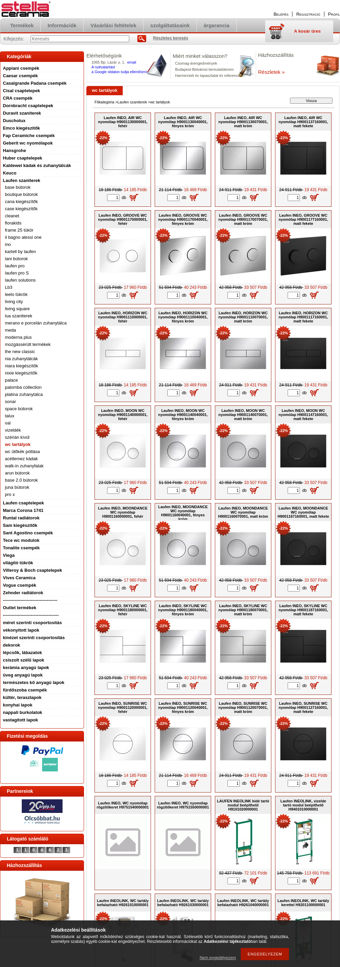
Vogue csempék (19, 585)
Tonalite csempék (21, 547)
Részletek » (271, 72)
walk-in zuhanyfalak (24, 465)
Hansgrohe (14, 150)
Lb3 (9, 287)
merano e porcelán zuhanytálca (36, 323)
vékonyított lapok (21, 630)
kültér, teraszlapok (22, 697)
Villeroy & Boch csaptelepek (32, 570)
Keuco (10, 173)
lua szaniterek (18, 315)
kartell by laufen (20, 251)
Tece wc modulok (21, 540)
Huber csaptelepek (22, 158)
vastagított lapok (20, 719)
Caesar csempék (20, 75)
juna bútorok (17, 487)
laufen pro (15, 265)
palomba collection (23, 387)
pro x (10, 494)
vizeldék (13, 430)
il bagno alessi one (23, 237)
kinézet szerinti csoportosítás (34, 637)
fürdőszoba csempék (25, 690)
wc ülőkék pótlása (22, 451)
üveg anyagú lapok (23, 675)
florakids (13, 223)
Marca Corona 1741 (23, 510)
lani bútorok (16, 258)
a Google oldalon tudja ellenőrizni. (119, 72)
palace (11, 380)
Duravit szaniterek (22, 113)
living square (17, 308)
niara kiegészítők (21, 365)
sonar (10, 401)
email (131, 62)
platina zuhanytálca (24, 394)
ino (8, 244)
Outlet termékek (19, 607)
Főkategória (104, 102)
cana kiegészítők (21, 201)
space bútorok (19, 408)
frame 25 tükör (19, 230)
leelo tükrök (16, 294)
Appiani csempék (21, 68)
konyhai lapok (18, 704)
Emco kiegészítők (21, 128)
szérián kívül (17, 437)
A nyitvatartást (103, 67)
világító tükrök (18, 562)
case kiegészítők (21, 208)
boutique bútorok (21, 194)
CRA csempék (18, 98)
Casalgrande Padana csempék (35, 83)
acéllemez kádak (21, 458)
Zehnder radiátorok (23, 592)
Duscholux (14, 120)
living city (14, 301)
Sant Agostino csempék (28, 532)
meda (10, 330)
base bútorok (18, 187)
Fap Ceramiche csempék (29, 135)
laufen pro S (17, 273)
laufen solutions (20, 280)
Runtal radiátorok (21, 517)
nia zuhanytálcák (21, 358)
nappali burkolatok (22, 712)
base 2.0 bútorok (21, 480)
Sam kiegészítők (20, 525)
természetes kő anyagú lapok (34, 682)
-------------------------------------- (31, 615)
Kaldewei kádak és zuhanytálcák (37, 165)
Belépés (281, 14)
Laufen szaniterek (21, 180)
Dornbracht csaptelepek (28, 105)
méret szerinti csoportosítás (32, 622)
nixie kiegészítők (21, 373)
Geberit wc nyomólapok (28, 143)
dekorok (11, 645)
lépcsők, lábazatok (22, 652)
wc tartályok (18, 444)
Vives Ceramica (19, 577)
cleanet (12, 215)
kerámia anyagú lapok (26, 667)
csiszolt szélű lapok (23, 660)
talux (9, 415)
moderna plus (18, 337)
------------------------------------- (30, 600)
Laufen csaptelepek (23, 502)
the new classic (20, 351)
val (8, 423)
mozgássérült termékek (28, 344)
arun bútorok (17, 473)
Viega (9, 555)
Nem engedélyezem (218, 957)
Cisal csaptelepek (21, 90)
